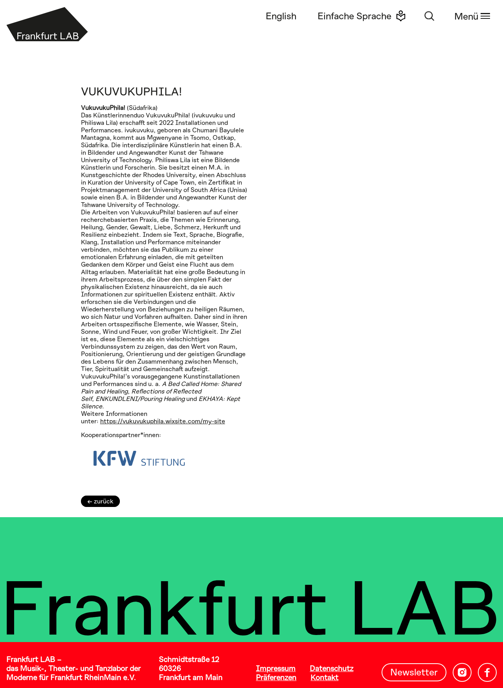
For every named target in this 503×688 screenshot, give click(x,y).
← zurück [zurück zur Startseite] (100, 501)
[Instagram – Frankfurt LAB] (462, 672)
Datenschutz (331, 668)
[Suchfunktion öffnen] (429, 15)
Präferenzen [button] (276, 677)
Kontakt (324, 677)
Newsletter (414, 671)
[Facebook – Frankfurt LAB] (487, 672)
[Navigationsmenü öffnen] (471, 15)
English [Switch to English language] (281, 15)
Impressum (276, 668)
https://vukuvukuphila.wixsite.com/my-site (162, 421)
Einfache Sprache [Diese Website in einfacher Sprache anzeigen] (354, 15)
